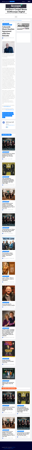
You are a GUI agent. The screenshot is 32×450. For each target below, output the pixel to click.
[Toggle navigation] (16, 17)
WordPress (13, 447)
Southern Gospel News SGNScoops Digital (16, 10)
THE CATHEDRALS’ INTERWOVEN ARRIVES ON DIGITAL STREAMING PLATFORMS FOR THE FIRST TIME (23, 405)
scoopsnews (5, 407)
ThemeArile (11, 448)
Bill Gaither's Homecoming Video (8, 112)
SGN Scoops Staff (6, 37)
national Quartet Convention (8, 115)
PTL (4, 117)
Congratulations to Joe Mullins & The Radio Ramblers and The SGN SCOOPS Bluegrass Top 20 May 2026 (8, 430)
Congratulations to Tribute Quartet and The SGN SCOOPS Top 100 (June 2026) (8, 404)
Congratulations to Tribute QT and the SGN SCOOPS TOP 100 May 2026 (23, 429)
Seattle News (6, 448)
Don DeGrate (11, 114)
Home (3, 20)
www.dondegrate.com (7, 106)
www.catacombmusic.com (10, 109)
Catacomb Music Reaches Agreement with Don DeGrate (13, 20)
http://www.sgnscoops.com (10, 133)
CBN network (5, 114)
